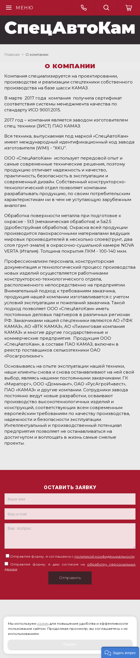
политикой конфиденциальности (104, 556)
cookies (43, 623)
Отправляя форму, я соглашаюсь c (72, 556)
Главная (12, 54)
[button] (120, 652)
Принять (70, 644)
